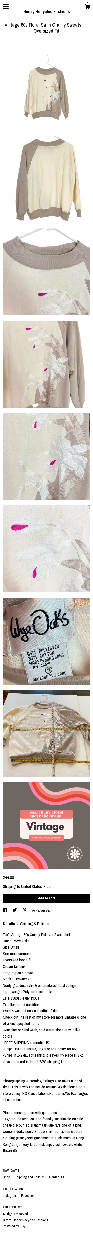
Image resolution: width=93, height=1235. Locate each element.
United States (31, 886)
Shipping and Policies (30, 1177)
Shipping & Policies (34, 923)
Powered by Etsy (14, 1226)
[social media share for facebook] (5, 910)
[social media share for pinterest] (25, 910)
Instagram (10, 1195)
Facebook (27, 1195)
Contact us (56, 1177)
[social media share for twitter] (15, 910)
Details (9, 923)
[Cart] (87, 7)
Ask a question (42, 910)
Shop (7, 1177)
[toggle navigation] (6, 6)
